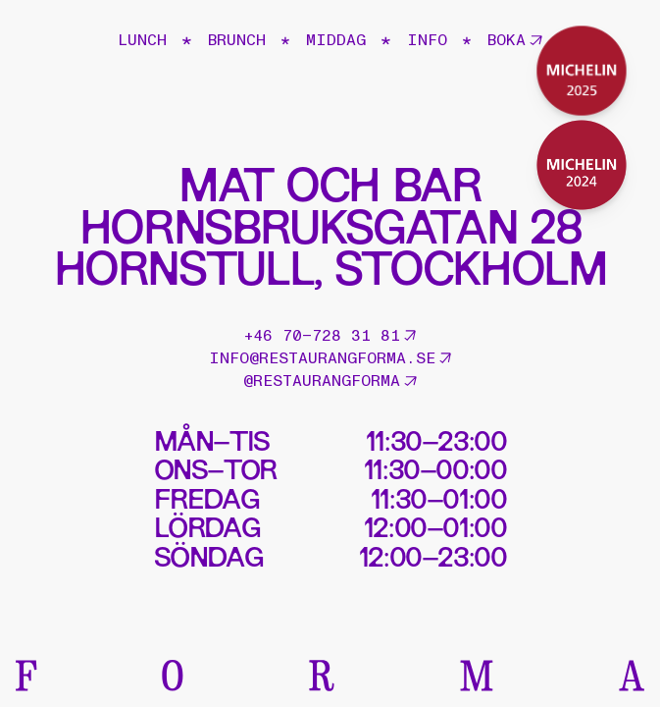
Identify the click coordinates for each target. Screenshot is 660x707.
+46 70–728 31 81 (330, 336)
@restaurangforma (330, 381)
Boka (514, 40)
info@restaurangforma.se (330, 358)
